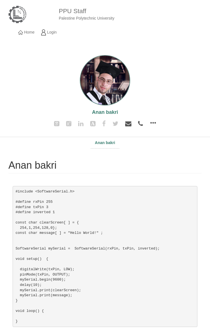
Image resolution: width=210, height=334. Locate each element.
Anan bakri (105, 142)
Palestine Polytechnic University (86, 18)
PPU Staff (72, 11)
